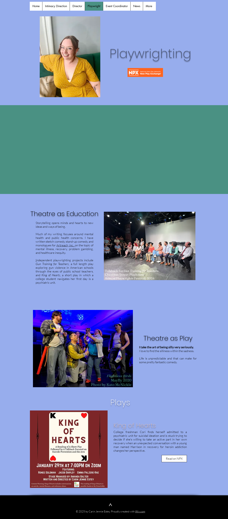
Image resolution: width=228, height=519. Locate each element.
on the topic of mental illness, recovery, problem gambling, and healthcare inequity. (64, 249)
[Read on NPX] (174, 458)
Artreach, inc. (65, 245)
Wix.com (140, 511)
